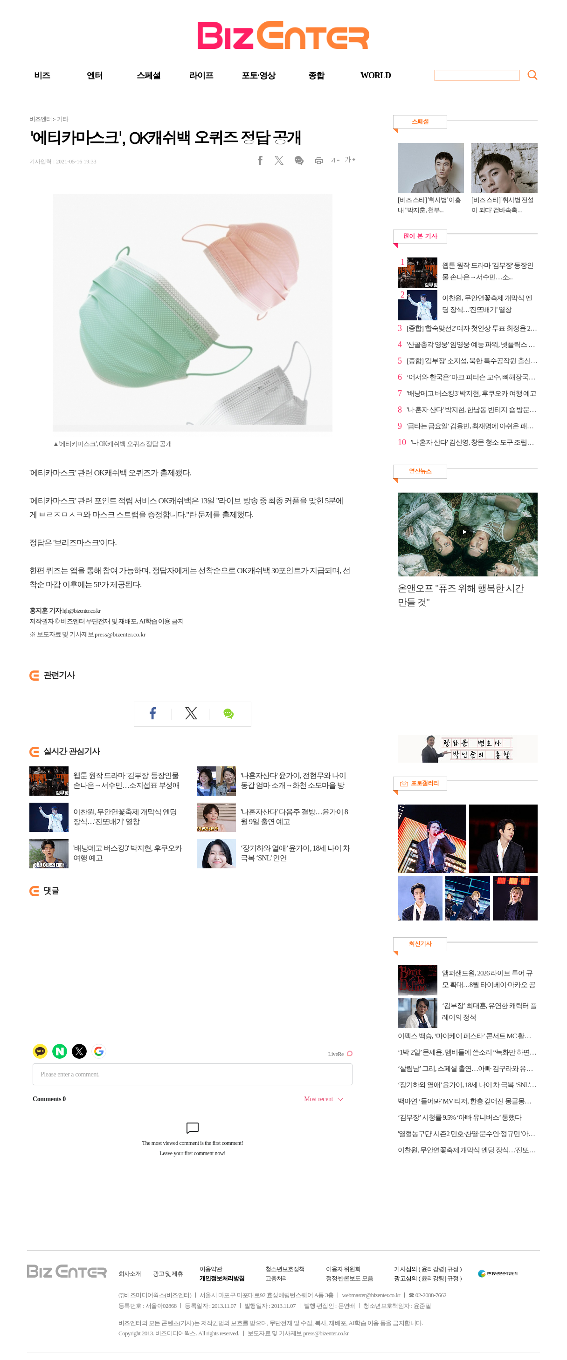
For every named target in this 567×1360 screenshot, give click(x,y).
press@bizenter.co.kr (120, 634)
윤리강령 (433, 1268)
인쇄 (315, 162)
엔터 (95, 75)
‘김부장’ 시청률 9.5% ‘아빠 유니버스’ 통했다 (459, 1117)
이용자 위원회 (343, 1268)
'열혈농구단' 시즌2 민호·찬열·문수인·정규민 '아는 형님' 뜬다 (468, 1133)
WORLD (375, 75)
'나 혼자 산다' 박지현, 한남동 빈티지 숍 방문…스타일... (472, 409)
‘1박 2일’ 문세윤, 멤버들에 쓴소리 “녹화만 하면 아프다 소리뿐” (468, 1052)
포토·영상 (258, 75)
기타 (62, 118)
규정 (452, 1268)
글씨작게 (331, 162)
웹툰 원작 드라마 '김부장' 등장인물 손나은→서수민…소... (487, 271)
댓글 (298, 162)
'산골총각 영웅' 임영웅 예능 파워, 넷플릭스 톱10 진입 (472, 344)
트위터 (282, 162)
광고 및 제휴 (168, 1273)
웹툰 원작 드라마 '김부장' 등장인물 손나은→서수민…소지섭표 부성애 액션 (126, 785)
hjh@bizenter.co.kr (81, 610)
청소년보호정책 (284, 1268)
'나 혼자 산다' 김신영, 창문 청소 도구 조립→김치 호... (474, 442)
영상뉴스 (420, 471)
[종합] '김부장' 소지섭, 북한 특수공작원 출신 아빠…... (472, 361)
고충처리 (276, 1278)
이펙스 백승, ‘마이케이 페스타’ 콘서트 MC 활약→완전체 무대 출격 (468, 1036)
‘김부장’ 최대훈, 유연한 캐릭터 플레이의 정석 (489, 1011)
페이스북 (266, 162)
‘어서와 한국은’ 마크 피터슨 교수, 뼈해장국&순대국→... (472, 377)
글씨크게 (347, 162)
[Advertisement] (463, 676)
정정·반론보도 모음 (349, 1278)
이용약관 (211, 1268)
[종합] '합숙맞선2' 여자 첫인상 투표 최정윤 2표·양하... (472, 328)
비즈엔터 (40, 118)
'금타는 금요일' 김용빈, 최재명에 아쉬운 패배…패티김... (472, 426)
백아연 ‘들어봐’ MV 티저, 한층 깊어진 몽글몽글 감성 (468, 1101)
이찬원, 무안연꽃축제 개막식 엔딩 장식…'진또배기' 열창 (125, 816)
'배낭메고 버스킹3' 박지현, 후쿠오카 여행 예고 (127, 853)
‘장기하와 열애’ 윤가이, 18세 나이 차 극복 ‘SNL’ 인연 (295, 853)
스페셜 (148, 75)
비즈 (42, 75)
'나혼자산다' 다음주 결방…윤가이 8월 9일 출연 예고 (294, 816)
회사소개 (129, 1273)
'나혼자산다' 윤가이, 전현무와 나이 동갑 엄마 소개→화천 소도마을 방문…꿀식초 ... (293, 785)
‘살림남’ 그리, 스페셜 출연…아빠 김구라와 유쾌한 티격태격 (468, 1068)
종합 (316, 75)
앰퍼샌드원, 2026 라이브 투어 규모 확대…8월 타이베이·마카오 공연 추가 (488, 980)
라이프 (201, 75)
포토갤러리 (425, 782)
